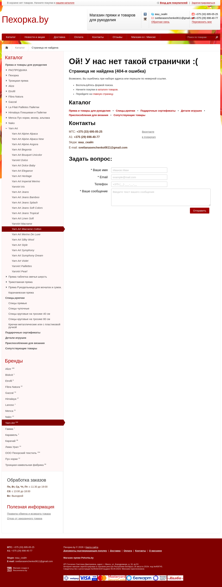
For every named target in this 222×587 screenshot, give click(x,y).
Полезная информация (30, 506)
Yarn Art (13, 128)
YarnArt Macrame (22, 223)
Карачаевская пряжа (21, 292)
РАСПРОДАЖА (17, 70)
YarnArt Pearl (19, 271)
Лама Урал (13, 446)
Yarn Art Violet (20, 260)
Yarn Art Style (20, 244)
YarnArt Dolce (20, 160)
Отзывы (117, 36)
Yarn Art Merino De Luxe (26, 234)
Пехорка (13, 75)
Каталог (11, 36)
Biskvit (10, 374)
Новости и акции (35, 36)
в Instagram (149, 136)
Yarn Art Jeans (20, 191)
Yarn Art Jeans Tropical (25, 213)
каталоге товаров (108, 89)
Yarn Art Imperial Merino (26, 181)
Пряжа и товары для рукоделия (26, 64)
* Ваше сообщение (94, 191)
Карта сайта (91, 547)
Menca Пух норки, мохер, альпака (29, 117)
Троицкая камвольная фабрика (25, 464)
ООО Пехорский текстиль (22, 452)
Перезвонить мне (202, 21)
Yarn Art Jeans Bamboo (25, 197)
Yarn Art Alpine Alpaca (25, 133)
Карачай (11, 440)
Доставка (59, 36)
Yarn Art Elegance (22, 170)
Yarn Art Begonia (22, 149)
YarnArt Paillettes (22, 266)
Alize (11, 85)
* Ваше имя (99, 170)
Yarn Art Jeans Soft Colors (27, 207)
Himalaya (12, 398)
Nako (11, 122)
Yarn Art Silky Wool (23, 239)
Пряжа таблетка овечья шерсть (27, 276)
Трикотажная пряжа (20, 281)
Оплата (78, 36)
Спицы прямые (17, 303)
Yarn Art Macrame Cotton (26, 228)
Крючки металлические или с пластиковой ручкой (34, 326)
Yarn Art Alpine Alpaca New (28, 138)
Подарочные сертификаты (22, 332)
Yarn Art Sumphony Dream (27, 255)
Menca (10, 410)
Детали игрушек (15, 337)
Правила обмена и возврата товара (29, 513)
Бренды (14, 361)
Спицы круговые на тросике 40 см (29, 313)
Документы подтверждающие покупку (85, 550)
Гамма (10, 428)
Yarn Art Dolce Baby (23, 165)
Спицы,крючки (15, 297)
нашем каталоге (65, 3)
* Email (103, 177)
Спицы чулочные (18, 308)
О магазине (155, 550)
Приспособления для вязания (25, 343)
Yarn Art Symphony (23, 250)
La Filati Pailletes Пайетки (23, 107)
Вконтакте (148, 131)
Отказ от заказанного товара (24, 518)
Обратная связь (160, 21)
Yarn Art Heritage (22, 175)
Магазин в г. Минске (143, 36)
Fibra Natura (15, 96)
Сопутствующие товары (21, 348)
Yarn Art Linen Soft (23, 218)
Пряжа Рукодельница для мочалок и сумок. (35, 287)
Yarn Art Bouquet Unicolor (27, 154)
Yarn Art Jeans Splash (25, 202)
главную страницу (103, 94)
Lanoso (10, 404)
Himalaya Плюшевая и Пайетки (27, 112)
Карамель (12, 434)
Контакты (98, 36)
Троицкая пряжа (18, 80)
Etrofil (11, 91)
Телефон (101, 184)
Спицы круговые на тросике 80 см (29, 319)
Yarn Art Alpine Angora (25, 144)
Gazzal (12, 101)
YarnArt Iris (18, 186)
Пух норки (12, 458)
